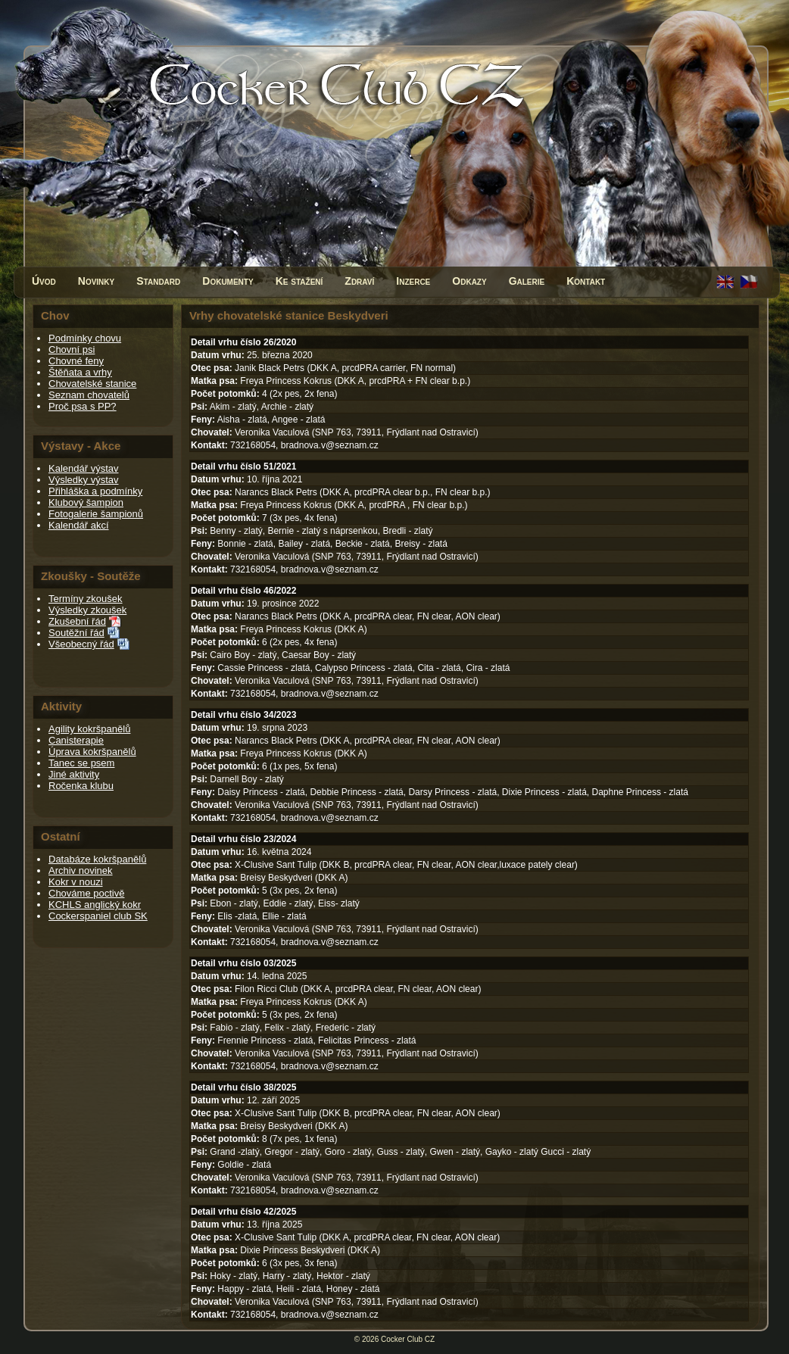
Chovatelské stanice (92, 383)
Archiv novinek (80, 870)
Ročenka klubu (81, 785)
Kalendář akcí (78, 525)
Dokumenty (227, 281)
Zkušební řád (77, 621)
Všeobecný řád (81, 644)
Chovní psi (71, 349)
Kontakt (585, 281)
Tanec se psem (81, 763)
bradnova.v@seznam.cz (330, 445)
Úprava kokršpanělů (92, 751)
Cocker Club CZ (408, 1339)
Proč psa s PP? (82, 406)
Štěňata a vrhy (80, 372)
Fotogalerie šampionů (95, 513)
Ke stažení (299, 281)
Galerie (527, 281)
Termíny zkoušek (85, 598)
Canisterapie (76, 740)
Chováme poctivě (86, 893)
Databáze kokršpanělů (97, 859)
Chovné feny (76, 361)
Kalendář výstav (83, 468)
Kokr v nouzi (75, 882)
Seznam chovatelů (88, 395)
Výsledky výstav (83, 479)
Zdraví (359, 281)
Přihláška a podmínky (95, 491)
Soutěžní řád (76, 632)
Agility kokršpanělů (89, 729)
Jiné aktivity (73, 774)
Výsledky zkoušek (87, 610)
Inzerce (413, 281)
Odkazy (469, 281)
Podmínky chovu (84, 338)
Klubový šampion (85, 502)
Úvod (44, 281)
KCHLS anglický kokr (94, 904)
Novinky (96, 281)
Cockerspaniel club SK (98, 916)
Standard (158, 281)
